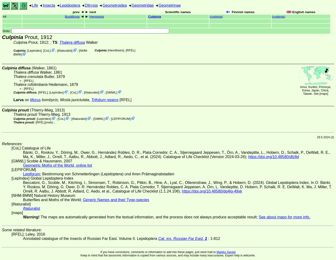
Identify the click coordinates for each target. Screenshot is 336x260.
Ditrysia (91, 5)
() (216, 16)
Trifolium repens (105, 100)
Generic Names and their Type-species (116, 200)
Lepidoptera (70, 5)
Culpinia (154, 16)
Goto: (86, 31)
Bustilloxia (72, 16)
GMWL (111, 92)
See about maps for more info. (284, 217)
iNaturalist (65, 50)
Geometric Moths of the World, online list (57, 165)
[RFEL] (130, 50)
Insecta (49, 5)
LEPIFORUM (121, 119)
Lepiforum (31, 174)
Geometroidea (114, 5)
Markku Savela (226, 252)
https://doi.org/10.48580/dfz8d (273, 157)
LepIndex (34, 50)
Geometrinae (170, 5)
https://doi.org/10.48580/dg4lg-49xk (212, 191)
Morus (35, 100)
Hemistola (96, 16)
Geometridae (143, 5)
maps (323, 93)
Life (35, 5)
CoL (47, 50)
